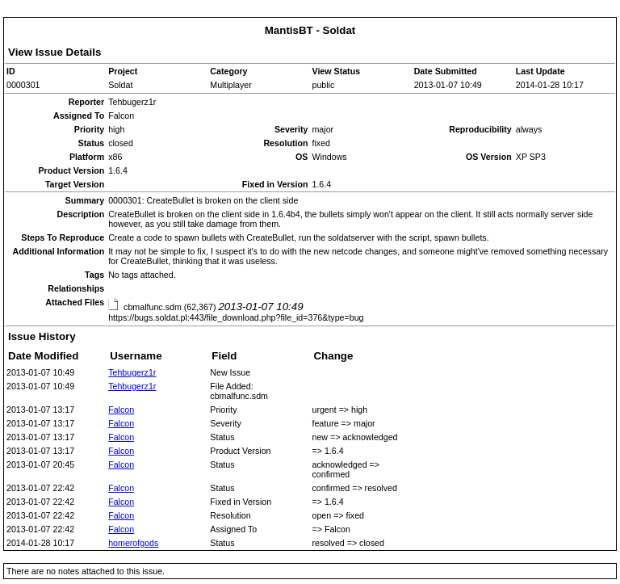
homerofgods (133, 543)
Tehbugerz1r (132, 372)
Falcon (121, 409)
